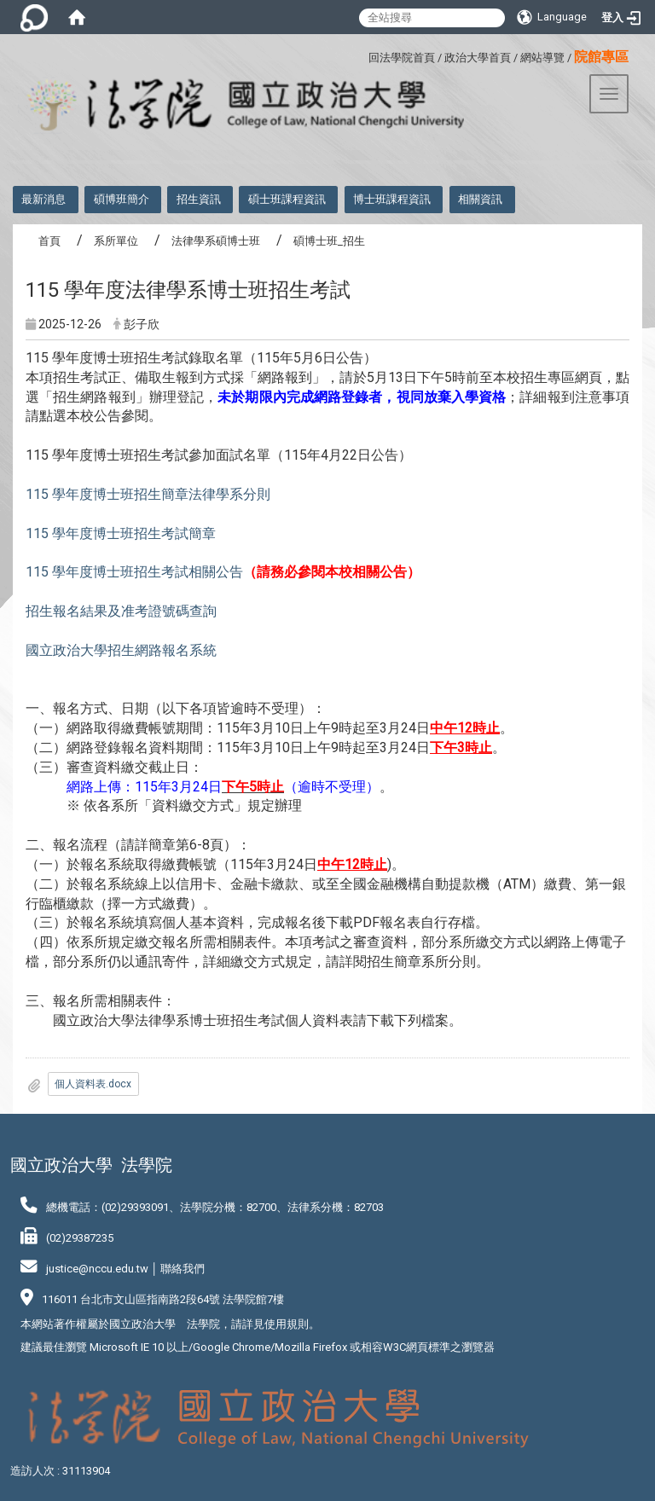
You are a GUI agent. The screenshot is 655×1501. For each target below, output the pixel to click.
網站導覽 (542, 57)
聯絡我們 (182, 1268)
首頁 (49, 241)
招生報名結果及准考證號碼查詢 (121, 611)
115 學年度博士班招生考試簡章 (121, 533)
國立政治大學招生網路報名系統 (121, 650)
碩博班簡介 (121, 199)
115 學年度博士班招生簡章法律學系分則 (148, 494)
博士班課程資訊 (392, 199)
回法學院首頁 (401, 57)
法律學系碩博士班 (215, 241)
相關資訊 (480, 199)
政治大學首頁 (477, 57)
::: (362, 55)
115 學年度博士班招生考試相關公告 (134, 572)
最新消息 (43, 199)
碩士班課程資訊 (287, 199)
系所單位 (116, 241)
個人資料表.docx (93, 1084)
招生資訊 (199, 199)
